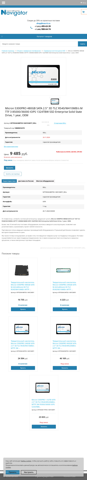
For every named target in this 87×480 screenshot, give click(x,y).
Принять (12, 472)
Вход (84, 3)
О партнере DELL (60, 123)
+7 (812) (43, 26)
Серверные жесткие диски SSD (54, 51)
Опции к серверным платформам (29, 51)
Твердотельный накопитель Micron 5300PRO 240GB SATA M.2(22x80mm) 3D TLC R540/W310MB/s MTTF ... (64, 286)
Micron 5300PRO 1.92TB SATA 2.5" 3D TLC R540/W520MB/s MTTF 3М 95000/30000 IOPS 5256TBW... (44, 403)
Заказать (9, 168)
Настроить (29, 472)
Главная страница (8, 51)
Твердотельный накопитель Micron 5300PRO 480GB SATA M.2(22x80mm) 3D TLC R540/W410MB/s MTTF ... (23, 286)
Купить (23, 309)
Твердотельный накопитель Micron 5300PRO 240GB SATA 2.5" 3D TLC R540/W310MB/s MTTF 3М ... (23, 344)
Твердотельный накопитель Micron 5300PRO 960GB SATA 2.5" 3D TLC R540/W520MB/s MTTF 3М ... (64, 344)
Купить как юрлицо (13, 174)
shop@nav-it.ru (43, 23)
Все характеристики (11, 146)
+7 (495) (43, 29)
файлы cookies (26, 461)
